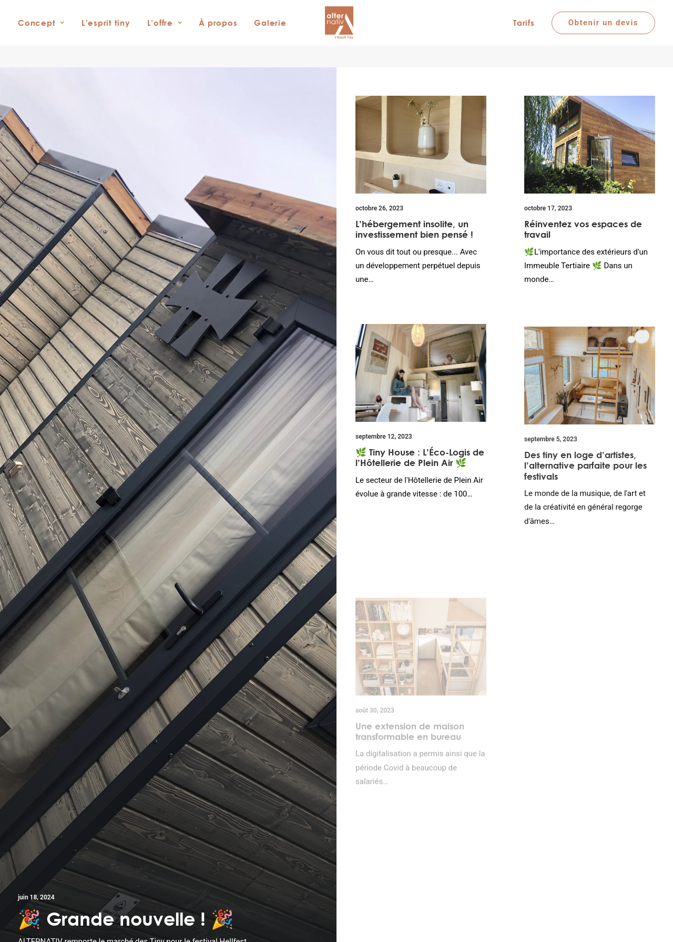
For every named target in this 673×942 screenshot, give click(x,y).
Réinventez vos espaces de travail (583, 229)
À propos (218, 34)
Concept (41, 34)
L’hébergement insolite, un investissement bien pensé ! (414, 229)
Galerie (270, 34)
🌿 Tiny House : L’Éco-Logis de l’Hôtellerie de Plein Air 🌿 (419, 459)
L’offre (164, 34)
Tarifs (524, 34)
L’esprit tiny (105, 34)
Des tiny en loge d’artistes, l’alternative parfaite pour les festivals (585, 483)
